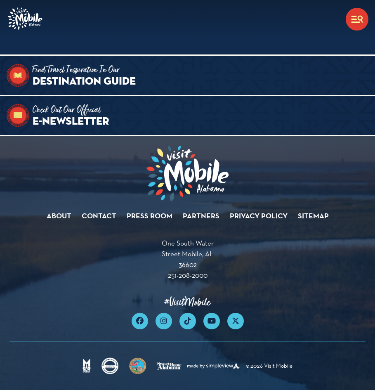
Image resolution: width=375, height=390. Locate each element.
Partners (201, 215)
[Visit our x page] (235, 321)
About (59, 215)
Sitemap (313, 215)
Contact (99, 215)
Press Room (149, 215)
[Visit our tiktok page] (187, 321)
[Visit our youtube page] (211, 321)
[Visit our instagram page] (164, 321)
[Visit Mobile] (26, 19)
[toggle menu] (357, 19)
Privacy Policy (259, 215)
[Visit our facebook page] (140, 321)
